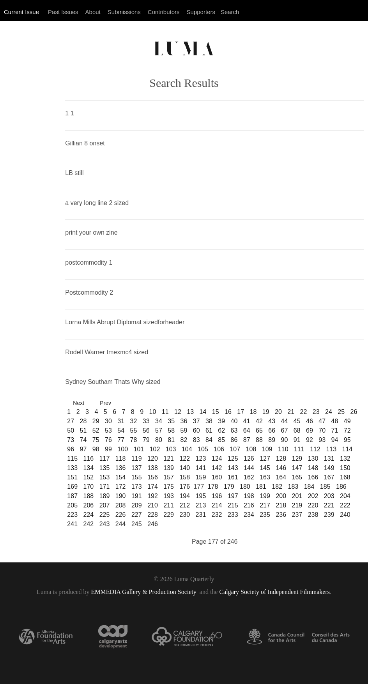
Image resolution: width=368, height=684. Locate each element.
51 (83, 430)
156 (152, 477)
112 (315, 449)
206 (88, 505)
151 (72, 477)
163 (265, 477)
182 (277, 486)
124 (217, 458)
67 (284, 430)
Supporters (201, 12)
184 (309, 486)
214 (217, 505)
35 (171, 421)
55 (133, 430)
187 (72, 496)
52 (95, 430)
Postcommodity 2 (89, 292)
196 (217, 496)
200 (281, 496)
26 (353, 411)
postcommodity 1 (88, 262)
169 (72, 486)
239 (329, 514)
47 (322, 421)
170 (88, 486)
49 (347, 421)
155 (136, 477)
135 (104, 468)
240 (345, 514)
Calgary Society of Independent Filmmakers (274, 592)
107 (235, 449)
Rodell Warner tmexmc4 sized (106, 352)
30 (108, 421)
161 (233, 477)
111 (299, 449)
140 (184, 468)
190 (120, 496)
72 (347, 430)
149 (329, 468)
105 (203, 449)
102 (155, 449)
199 (265, 496)
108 (251, 449)
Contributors (164, 12)
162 (249, 477)
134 (88, 468)
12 (177, 411)
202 (313, 496)
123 (201, 458)
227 (136, 514)
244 (120, 524)
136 (120, 468)
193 (168, 496)
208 (120, 505)
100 (122, 449)
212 (184, 505)
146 (281, 468)
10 (152, 411)
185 (325, 486)
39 (221, 421)
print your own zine (91, 232)
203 (329, 496)
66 (271, 430)
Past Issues (63, 12)
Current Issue (21, 12)
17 (240, 411)
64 (246, 430)
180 (245, 486)
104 (187, 449)
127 (265, 458)
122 (184, 458)
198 (249, 496)
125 (233, 458)
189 (104, 496)
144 (249, 468)
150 (345, 468)
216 (249, 505)
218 (281, 505)
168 (345, 477)
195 (201, 496)
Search (230, 12)
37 (196, 421)
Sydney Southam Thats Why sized (112, 381)
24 (328, 411)
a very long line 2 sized (97, 203)
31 (120, 421)
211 (168, 505)
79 (146, 440)
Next (78, 403)
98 (95, 449)
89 (271, 440)
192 (152, 496)
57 (158, 430)
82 (184, 440)
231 (201, 514)
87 (246, 440)
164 (281, 477)
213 (201, 505)
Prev (105, 403)
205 (72, 505)
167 (329, 477)
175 (168, 486)
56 (146, 430)
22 (303, 411)
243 (104, 524)
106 (219, 449)
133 (72, 468)
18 (253, 411)
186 (341, 486)
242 (88, 524)
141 (201, 468)
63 (234, 430)
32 (133, 421)
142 (217, 468)
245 (136, 524)
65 (259, 430)
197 (233, 496)
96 (70, 449)
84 (208, 440)
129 (297, 458)
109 (267, 449)
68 (297, 430)
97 (83, 449)
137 (136, 468)
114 (347, 449)
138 (152, 468)
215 (233, 505)
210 (152, 505)
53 (108, 430)
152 (88, 477)
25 (341, 411)
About (93, 12)
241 (72, 524)
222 (345, 505)
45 (297, 421)
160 (217, 477)
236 (281, 514)
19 (265, 411)
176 (184, 486)
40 (234, 421)
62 (221, 430)
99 (108, 449)
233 (233, 514)
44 (284, 421)
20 (278, 411)
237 (297, 514)
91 (297, 440)
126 (249, 458)
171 (104, 486)
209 (136, 505)
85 (221, 440)
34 (158, 421)
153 (104, 477)
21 (290, 411)
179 (229, 486)
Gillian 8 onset (84, 143)
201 (297, 496)
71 (334, 430)
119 (136, 458)
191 (136, 496)
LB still (74, 173)
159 (201, 477)
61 (208, 430)
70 (322, 430)
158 (184, 477)
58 (171, 430)
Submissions (124, 12)
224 (88, 514)
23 (316, 411)
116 (88, 458)
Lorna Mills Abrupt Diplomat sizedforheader (124, 322)
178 (213, 486)
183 (293, 486)
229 (168, 514)
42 (259, 421)
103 (171, 449)
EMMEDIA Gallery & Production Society (144, 592)
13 (190, 411)
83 (196, 440)
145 (265, 468)
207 (104, 505)
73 (70, 440)
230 (184, 514)
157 (168, 477)
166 (313, 477)
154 (120, 477)
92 (309, 440)
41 (246, 421)
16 (228, 411)
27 (70, 421)
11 (165, 411)
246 (152, 524)
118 (120, 458)
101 (139, 449)
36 (184, 421)
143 (233, 468)
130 (313, 458)
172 (120, 486)
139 (168, 468)
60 (196, 430)
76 (108, 440)
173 (136, 486)
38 (208, 421)
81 (171, 440)
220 (313, 505)
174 (152, 486)
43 (271, 421)
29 (95, 421)
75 (95, 440)
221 (329, 505)
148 (313, 468)
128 (281, 458)
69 (309, 430)
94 (334, 440)
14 (203, 411)
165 (297, 477)
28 (83, 421)
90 (284, 440)
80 (158, 440)
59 (184, 430)
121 (168, 458)
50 (70, 430)
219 (297, 505)
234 (249, 514)
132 (345, 458)
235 (265, 514)
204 (345, 496)
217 (265, 505)
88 (259, 440)
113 (331, 449)
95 (347, 440)
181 (261, 486)
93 (322, 440)
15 (215, 411)
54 (120, 430)
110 (283, 449)
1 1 (69, 113)
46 (309, 421)
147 (297, 468)
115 (72, 458)
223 (72, 514)
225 (104, 514)
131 (329, 458)
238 (313, 514)
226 (120, 514)
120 (152, 458)
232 (217, 514)
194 (184, 496)
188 (88, 496)
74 (83, 440)
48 (334, 421)
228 (152, 514)
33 (146, 421)
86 (234, 440)
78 (133, 440)
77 (120, 440)
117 (104, 458)
